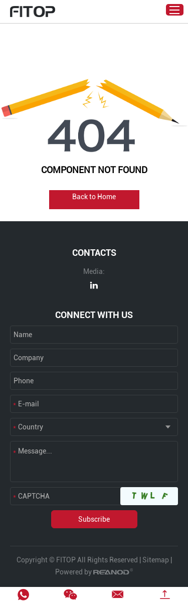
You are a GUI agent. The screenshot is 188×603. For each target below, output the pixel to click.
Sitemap (155, 560)
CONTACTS (94, 252)
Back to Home (94, 197)
